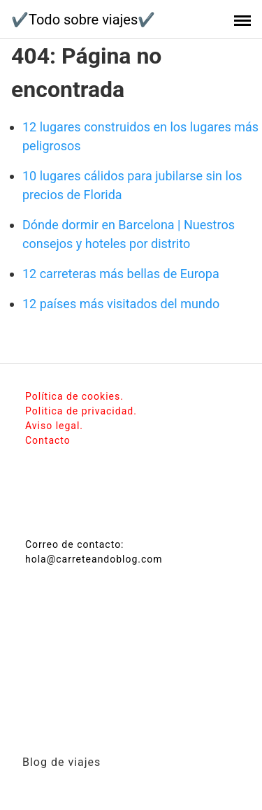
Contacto (48, 440)
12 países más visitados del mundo (120, 303)
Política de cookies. (74, 396)
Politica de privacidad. (81, 411)
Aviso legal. (54, 425)
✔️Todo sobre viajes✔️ (83, 20)
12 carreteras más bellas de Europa (120, 273)
